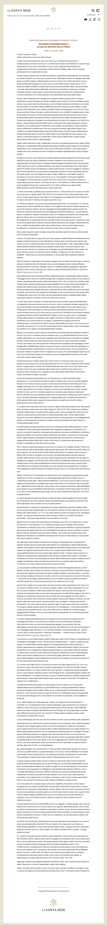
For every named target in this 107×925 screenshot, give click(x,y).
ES (52, 29)
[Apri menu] (98, 10)
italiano (92, 15)
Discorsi (30, 16)
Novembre (45, 16)
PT (59, 29)
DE (48, 29)
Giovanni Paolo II (16, 16)
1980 (37, 16)
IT (55, 29)
